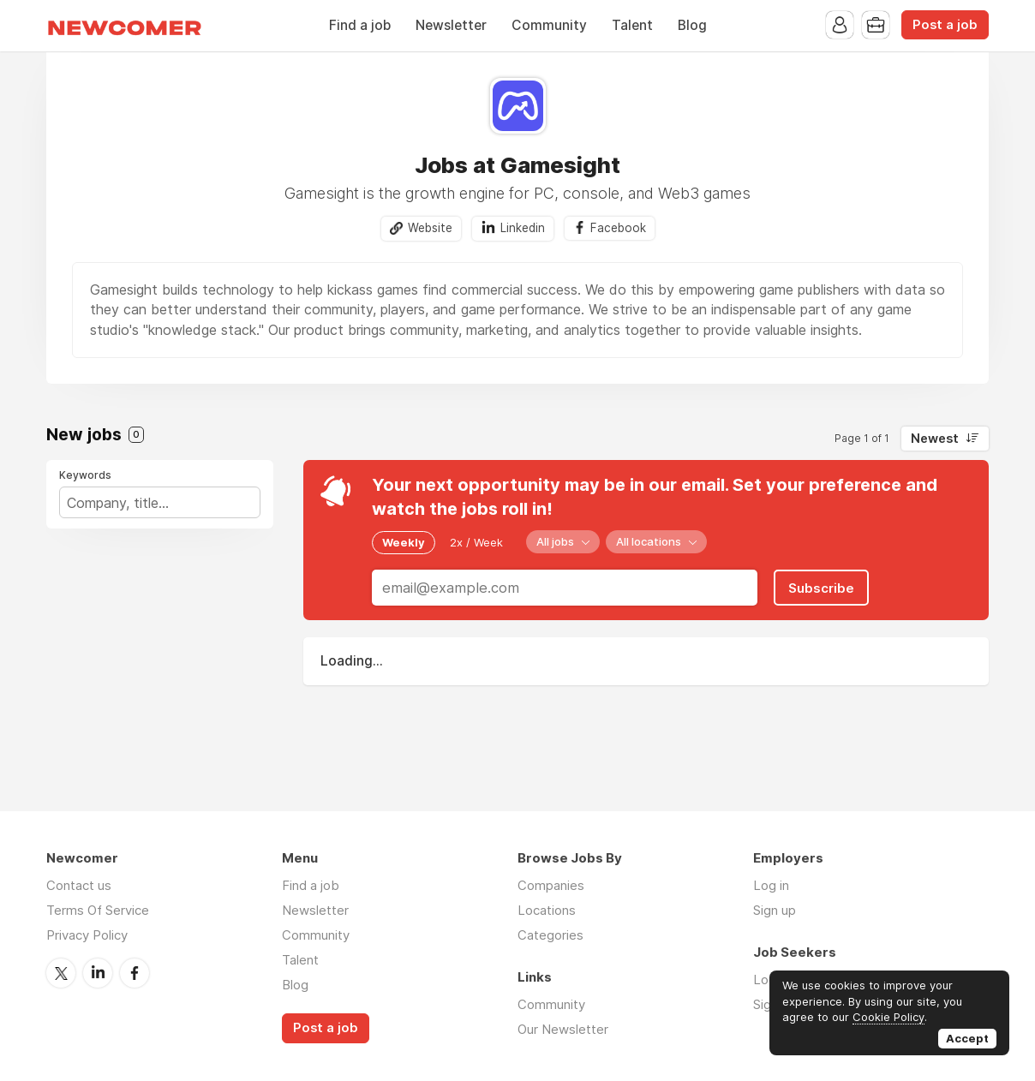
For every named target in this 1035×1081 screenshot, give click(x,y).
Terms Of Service (97, 910)
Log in (771, 885)
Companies (551, 885)
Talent (632, 25)
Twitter (60, 973)
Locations (547, 910)
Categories (550, 935)
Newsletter (451, 25)
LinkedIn (97, 973)
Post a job (945, 25)
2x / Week (476, 542)
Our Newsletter (563, 1029)
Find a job (360, 25)
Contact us (78, 885)
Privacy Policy (87, 935)
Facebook (618, 228)
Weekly (403, 542)
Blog (692, 25)
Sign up (774, 910)
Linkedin (522, 228)
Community (549, 25)
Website (430, 228)
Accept (967, 1038)
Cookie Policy (888, 1017)
